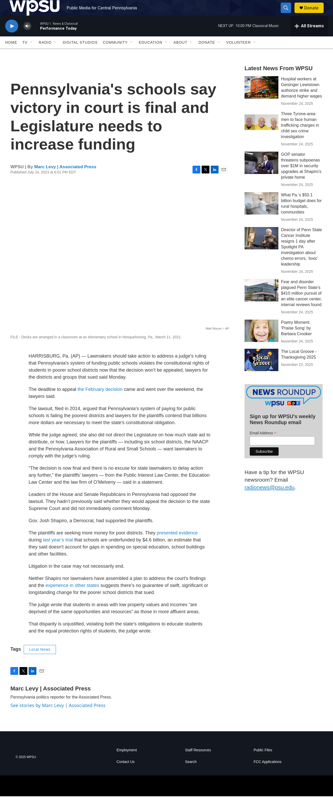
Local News (39, 661)
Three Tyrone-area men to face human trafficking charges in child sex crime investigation (300, 137)
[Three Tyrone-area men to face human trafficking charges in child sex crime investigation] (261, 134)
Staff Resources (198, 762)
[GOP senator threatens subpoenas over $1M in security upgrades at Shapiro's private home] (261, 174)
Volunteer (238, 54)
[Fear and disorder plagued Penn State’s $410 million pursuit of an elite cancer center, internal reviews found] (261, 302)
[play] (12, 38)
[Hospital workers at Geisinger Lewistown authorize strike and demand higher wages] (261, 99)
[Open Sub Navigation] (31, 54)
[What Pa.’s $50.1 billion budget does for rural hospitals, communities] (261, 215)
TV (25, 54)
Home (11, 54)
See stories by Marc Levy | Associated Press (57, 717)
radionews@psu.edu (269, 499)
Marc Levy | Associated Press (65, 178)
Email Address (263, 444)
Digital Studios (80, 54)
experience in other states (72, 597)
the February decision (100, 401)
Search (190, 773)
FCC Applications (267, 773)
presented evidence (177, 544)
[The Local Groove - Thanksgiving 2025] (261, 371)
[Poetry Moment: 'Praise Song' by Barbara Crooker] (261, 342)
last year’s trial (58, 551)
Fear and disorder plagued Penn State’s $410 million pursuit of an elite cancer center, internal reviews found (301, 305)
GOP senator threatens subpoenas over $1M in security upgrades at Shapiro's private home (301, 177)
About (180, 54)
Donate (314, 13)
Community (115, 54)
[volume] (27, 38)
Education (150, 54)
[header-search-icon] (288, 14)
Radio (45, 54)
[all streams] (309, 37)
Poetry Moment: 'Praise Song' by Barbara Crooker (296, 340)
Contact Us (126, 773)
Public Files (263, 762)
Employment (127, 762)
